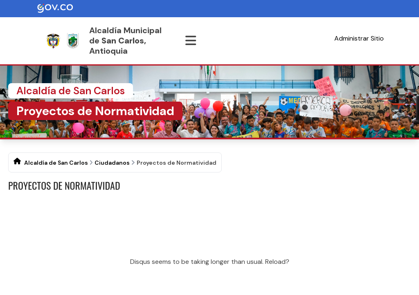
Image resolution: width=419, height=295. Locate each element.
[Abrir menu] (191, 40)
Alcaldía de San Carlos (56, 162)
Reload (275, 261)
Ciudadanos (112, 162)
